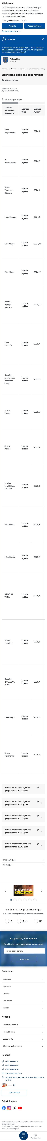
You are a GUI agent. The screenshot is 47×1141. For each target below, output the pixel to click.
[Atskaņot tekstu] (11, 80)
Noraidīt (12, 26)
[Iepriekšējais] (5, 890)
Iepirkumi (7, 986)
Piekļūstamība (9, 1032)
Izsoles (6, 1008)
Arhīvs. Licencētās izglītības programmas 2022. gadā (18, 817)
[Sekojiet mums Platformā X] (14, 1108)
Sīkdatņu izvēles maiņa (12, 1046)
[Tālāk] (42, 890)
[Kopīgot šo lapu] (23, 865)
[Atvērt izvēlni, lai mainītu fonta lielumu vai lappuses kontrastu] (35, 1136)
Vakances (7, 979)
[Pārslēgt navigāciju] (23, 1135)
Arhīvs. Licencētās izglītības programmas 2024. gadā (18, 845)
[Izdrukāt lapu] (23, 860)
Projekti (6, 993)
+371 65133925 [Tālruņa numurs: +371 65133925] (11, 1061)
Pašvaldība (7, 1000)
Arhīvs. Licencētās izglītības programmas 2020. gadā (18, 789)
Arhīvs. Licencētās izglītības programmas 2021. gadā (18, 803)
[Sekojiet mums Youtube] (20, 1107)
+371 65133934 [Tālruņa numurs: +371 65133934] (11, 1065)
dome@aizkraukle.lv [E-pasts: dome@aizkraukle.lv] (13, 1073)
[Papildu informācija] (14, 1085)
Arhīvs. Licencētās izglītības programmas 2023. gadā (18, 831)
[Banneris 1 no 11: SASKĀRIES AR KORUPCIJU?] (24, 891)
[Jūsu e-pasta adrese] (24, 951)
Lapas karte (8, 1039)
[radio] (8, 921)
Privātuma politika (10, 1025)
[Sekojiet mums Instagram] (9, 1108)
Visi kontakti (14, 1092)
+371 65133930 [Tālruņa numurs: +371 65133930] (11, 1069)
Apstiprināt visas (34, 26)
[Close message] (43, 39)
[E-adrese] (7, 1085)
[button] (37, 787)
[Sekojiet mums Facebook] (4, 1108)
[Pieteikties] (24, 959)
